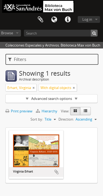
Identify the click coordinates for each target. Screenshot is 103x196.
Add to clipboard (56, 172)
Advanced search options (51, 98)
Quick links (67, 19)
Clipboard (40, 19)
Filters (17, 59)
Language (54, 19)
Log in (87, 19)
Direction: (66, 119)
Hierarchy (47, 111)
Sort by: (36, 119)
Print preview (18, 111)
